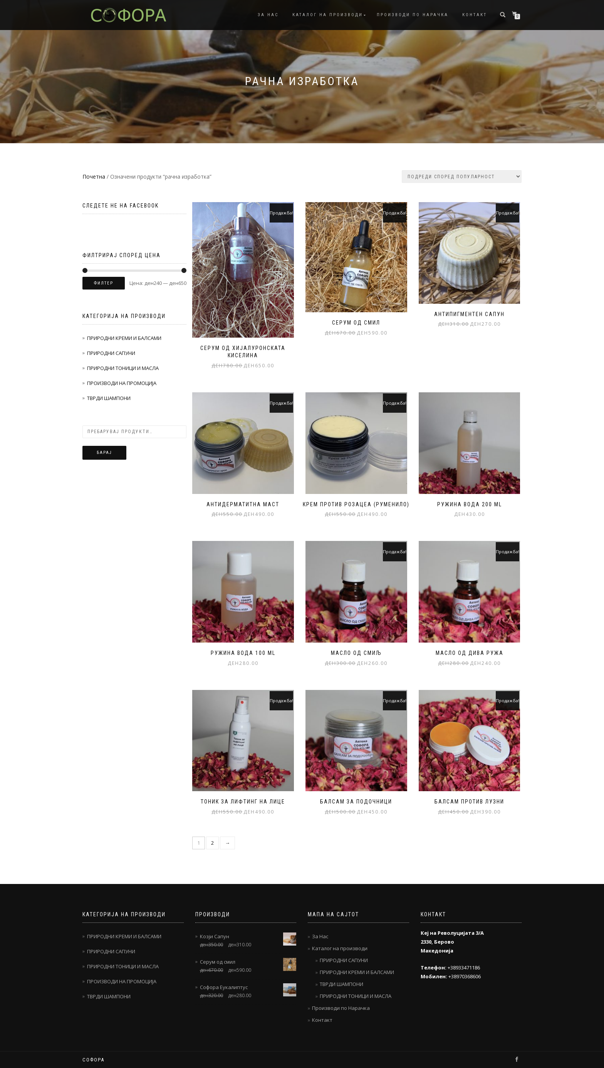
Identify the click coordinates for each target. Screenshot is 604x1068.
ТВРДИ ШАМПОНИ (109, 398)
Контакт (474, 14)
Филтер (103, 283)
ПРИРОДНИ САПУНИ (111, 353)
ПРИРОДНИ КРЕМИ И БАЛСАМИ (124, 338)
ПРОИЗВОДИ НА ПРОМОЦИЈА (121, 383)
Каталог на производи (327, 14)
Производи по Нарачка (412, 14)
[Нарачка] (462, 176)
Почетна (93, 176)
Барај (104, 452)
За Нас (268, 14)
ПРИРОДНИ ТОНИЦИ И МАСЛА (123, 368)
